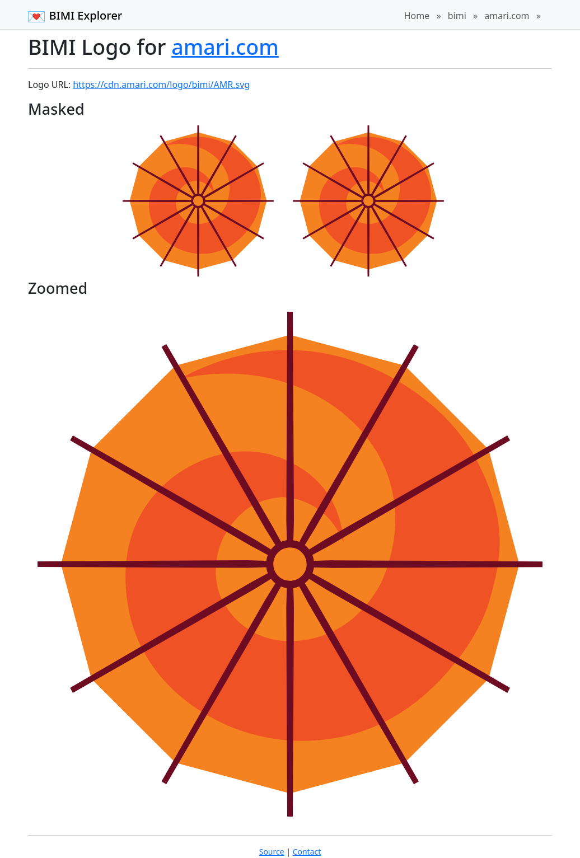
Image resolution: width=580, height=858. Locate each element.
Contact (307, 851)
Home (417, 16)
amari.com (506, 16)
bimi (457, 16)
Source (271, 851)
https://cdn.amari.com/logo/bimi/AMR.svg (161, 84)
